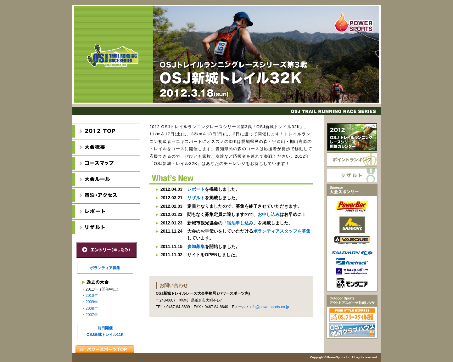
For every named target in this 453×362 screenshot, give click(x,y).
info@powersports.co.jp (269, 307)
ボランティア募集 (105, 268)
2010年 (92, 295)
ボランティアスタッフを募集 (281, 231)
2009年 (92, 302)
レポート (196, 189)
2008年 (92, 308)
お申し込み (269, 214)
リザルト (196, 197)
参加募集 (196, 246)
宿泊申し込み (240, 222)
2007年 (92, 315)
